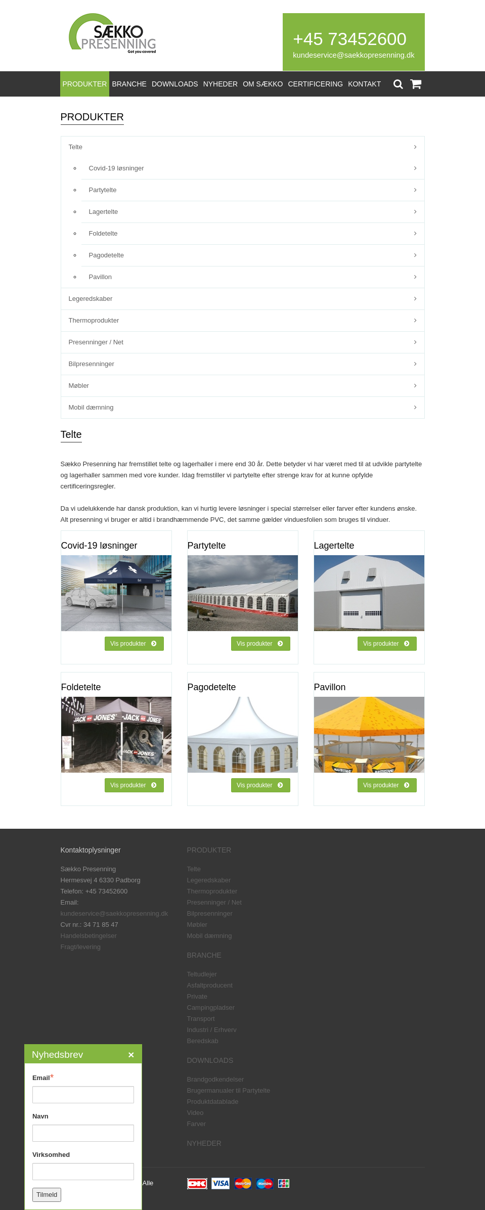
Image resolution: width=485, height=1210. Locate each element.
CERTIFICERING (315, 84)
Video (195, 1112)
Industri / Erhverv (212, 1030)
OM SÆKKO (263, 84)
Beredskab (202, 1041)
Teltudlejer (202, 974)
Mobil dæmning (91, 407)
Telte (75, 147)
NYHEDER (220, 84)
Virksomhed (51, 1154)
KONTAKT (364, 84)
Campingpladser (211, 1007)
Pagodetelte (106, 255)
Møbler (79, 385)
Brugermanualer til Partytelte (229, 1090)
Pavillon (100, 277)
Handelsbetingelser (89, 935)
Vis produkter (133, 643)
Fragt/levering (81, 947)
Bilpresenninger (91, 364)
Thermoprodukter (94, 320)
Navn (40, 1116)
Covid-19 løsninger (116, 168)
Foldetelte (103, 233)
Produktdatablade (213, 1101)
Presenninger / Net (96, 342)
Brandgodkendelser (215, 1079)
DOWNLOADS (175, 84)
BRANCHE (129, 84)
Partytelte (103, 190)
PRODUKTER (85, 84)
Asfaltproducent (210, 985)
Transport (201, 1018)
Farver (196, 1124)
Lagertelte (103, 211)
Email (43, 1077)
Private (197, 996)
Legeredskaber (91, 298)
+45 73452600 (350, 39)
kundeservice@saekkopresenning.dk (353, 55)
